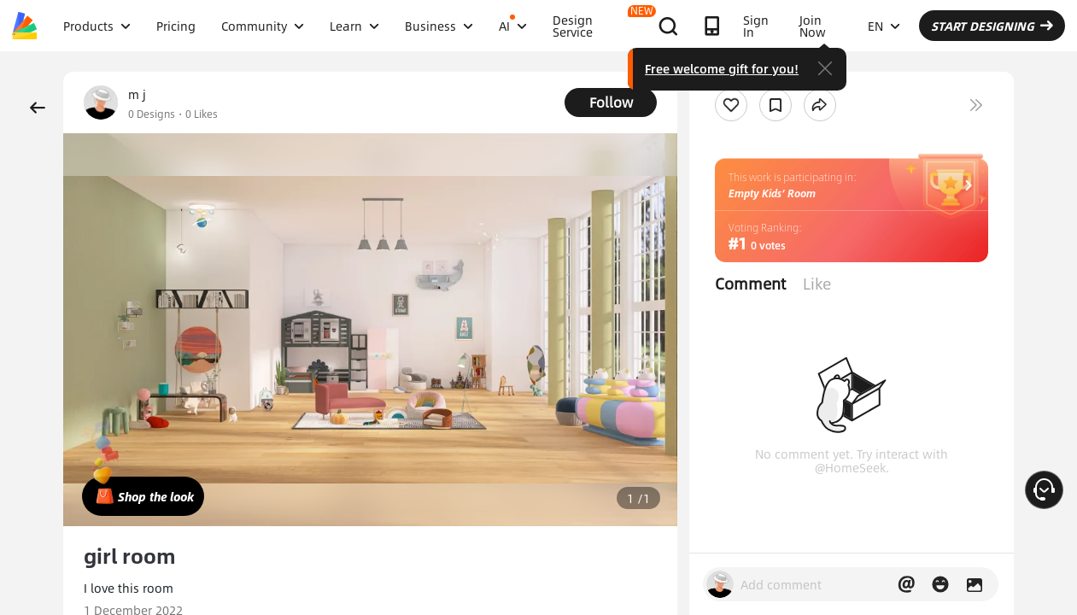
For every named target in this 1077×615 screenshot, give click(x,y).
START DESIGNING (992, 25)
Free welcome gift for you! (722, 68)
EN (884, 25)
